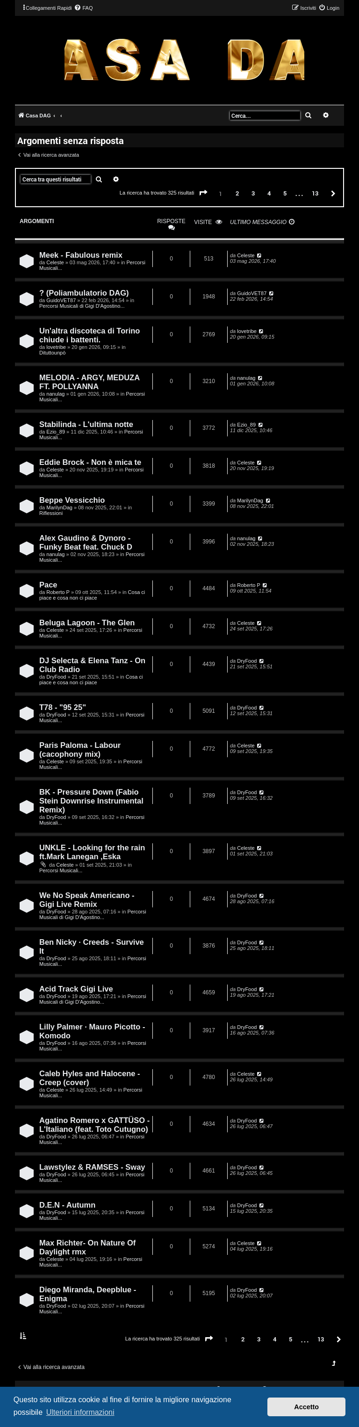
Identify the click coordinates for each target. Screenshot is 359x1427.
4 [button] (269, 193)
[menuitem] (83, 8)
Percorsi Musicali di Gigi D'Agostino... (81, 306)
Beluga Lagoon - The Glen (87, 622)
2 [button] (237, 193)
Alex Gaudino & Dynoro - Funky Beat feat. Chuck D (85, 542)
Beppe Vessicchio (72, 500)
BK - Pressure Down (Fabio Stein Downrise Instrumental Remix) (91, 801)
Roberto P (58, 592)
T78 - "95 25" (62, 707)
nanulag (55, 394)
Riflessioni (51, 513)
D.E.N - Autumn (67, 1205)
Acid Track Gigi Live (76, 989)
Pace (48, 584)
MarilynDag (59, 507)
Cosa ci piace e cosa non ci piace (92, 595)
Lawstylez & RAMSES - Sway (92, 1167)
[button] (203, 193)
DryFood (56, 677)
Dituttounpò (52, 352)
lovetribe (56, 347)
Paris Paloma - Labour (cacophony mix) (80, 749)
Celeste (55, 262)
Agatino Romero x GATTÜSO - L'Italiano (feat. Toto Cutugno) (94, 1124)
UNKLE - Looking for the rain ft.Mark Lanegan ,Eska (92, 852)
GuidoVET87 (61, 300)
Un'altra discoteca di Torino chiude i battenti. (89, 335)
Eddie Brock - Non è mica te (90, 462)
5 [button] (285, 193)
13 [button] (315, 193)
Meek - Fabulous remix (80, 255)
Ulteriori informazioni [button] (80, 1412)
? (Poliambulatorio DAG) (84, 293)
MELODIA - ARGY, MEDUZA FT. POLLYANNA (89, 382)
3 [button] (253, 193)
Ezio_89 (55, 432)
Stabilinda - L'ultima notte (86, 424)
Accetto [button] (306, 1407)
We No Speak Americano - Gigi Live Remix (87, 899)
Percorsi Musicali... (60, 870)
